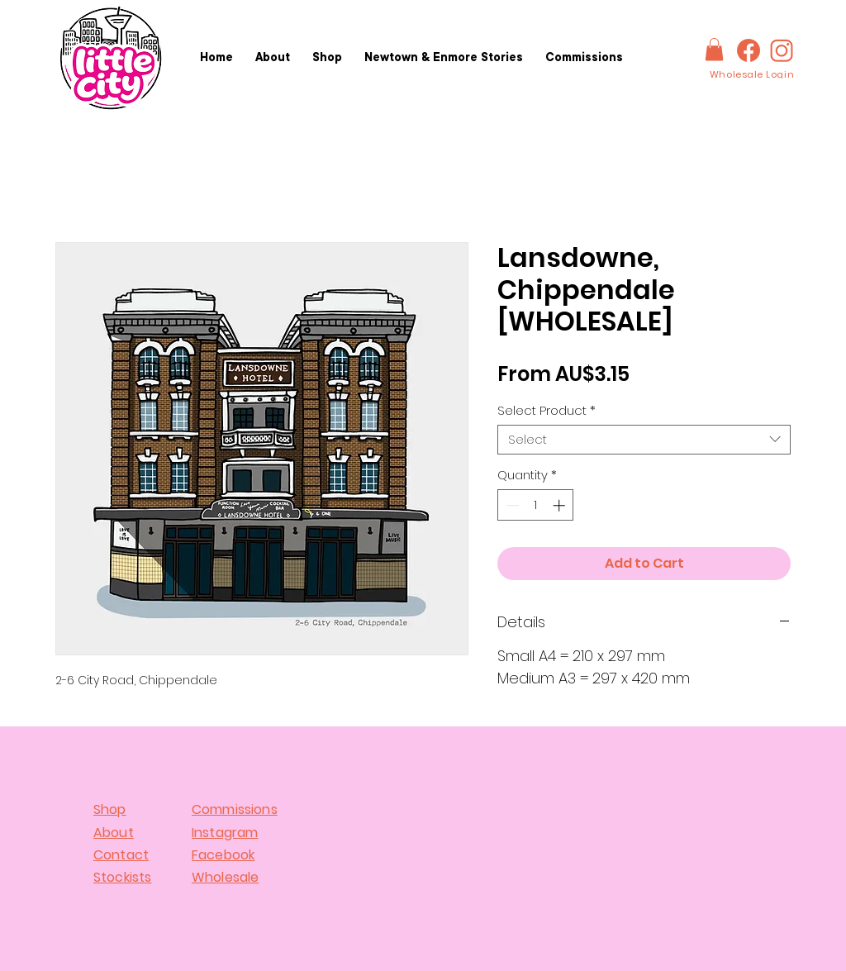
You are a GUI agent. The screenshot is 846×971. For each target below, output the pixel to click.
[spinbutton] (535, 505)
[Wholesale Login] (752, 74)
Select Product (546, 410)
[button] (714, 49)
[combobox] (644, 440)
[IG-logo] (781, 50)
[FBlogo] (748, 50)
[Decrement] (511, 505)
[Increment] (560, 505)
